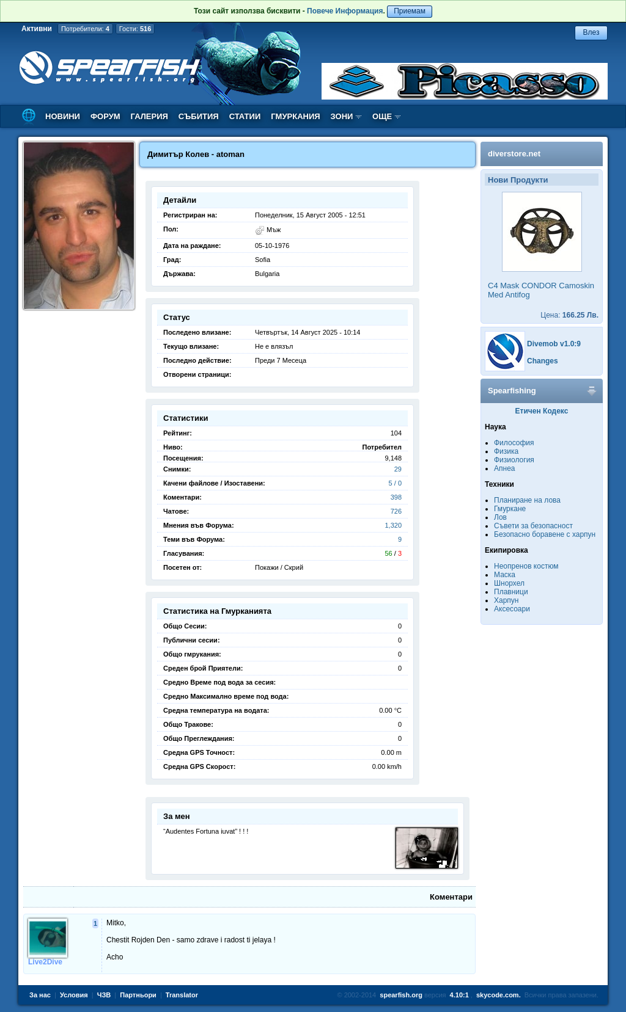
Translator (182, 995)
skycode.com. (498, 995)
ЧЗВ (104, 995)
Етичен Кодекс (542, 411)
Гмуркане (510, 508)
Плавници (511, 592)
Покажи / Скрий (279, 567)
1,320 (393, 525)
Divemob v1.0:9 (554, 344)
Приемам (409, 11)
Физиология (514, 460)
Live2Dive (45, 962)
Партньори (138, 995)
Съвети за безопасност (533, 526)
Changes (542, 361)
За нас (40, 995)
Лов (500, 517)
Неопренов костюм (526, 566)
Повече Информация (345, 11)
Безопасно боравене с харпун (544, 534)
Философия (514, 443)
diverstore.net (514, 153)
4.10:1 (459, 995)
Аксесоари (512, 609)
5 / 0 (395, 483)
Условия (74, 995)
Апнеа (504, 468)
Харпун (506, 600)
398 (396, 497)
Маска (504, 574)
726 (396, 511)
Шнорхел (509, 583)
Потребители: (85, 28)
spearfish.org (401, 995)
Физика (506, 451)
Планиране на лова (527, 500)
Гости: (135, 28)
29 (398, 469)
